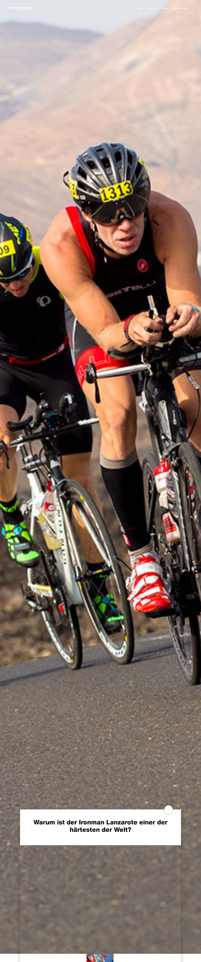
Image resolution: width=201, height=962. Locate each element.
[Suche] (84, 8)
